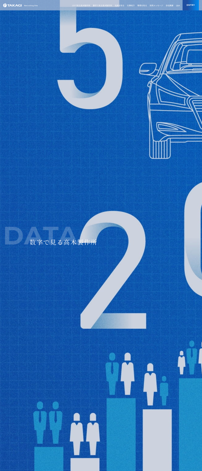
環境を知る (142, 5)
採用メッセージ (156, 5)
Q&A (178, 5)
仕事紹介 (131, 5)
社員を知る (119, 5)
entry (191, 5)
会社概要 (169, 5)
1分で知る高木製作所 (81, 5)
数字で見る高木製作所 (102, 5)
